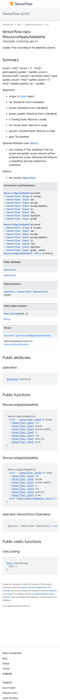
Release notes (10, 693)
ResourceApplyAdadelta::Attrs (22, 253)
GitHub (6, 663)
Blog (5, 658)
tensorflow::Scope (18, 196)
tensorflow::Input (17, 199)
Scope (23, 96)
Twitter (6, 668)
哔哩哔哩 (7, 674)
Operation (29, 177)
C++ (47, 24)
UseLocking (11, 313)
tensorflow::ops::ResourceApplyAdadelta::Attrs (27, 335)
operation (10, 269)
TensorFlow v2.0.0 (16, 14)
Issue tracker (9, 688)
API (18, 24)
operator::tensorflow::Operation (25, 291)
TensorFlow (8, 24)
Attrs (33, 143)
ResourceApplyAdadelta (18, 193)
